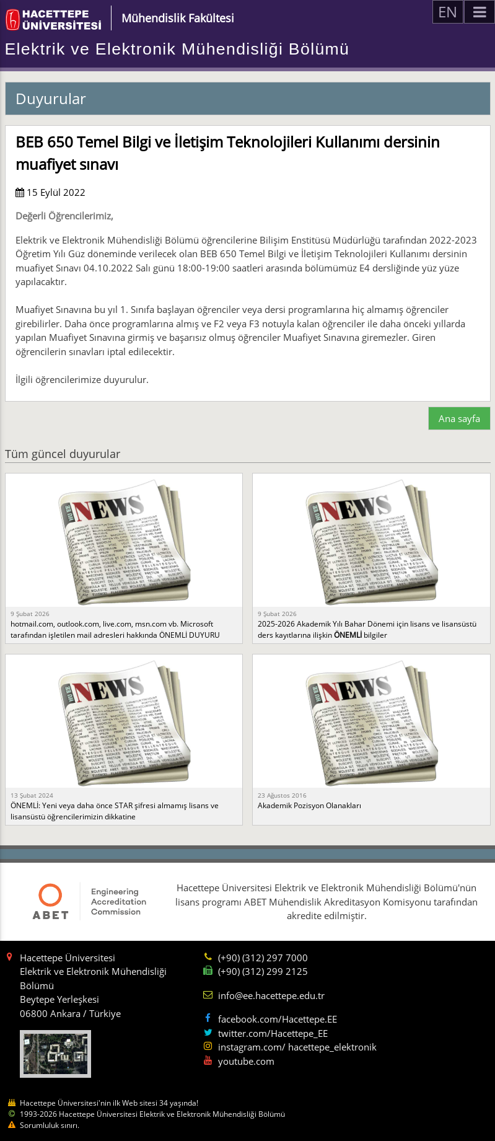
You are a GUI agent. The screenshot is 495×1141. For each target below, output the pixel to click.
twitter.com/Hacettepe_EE (273, 1033)
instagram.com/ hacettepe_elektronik (297, 1047)
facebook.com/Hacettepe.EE (277, 1019)
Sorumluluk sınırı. (49, 1125)
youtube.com (246, 1061)
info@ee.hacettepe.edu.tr (271, 995)
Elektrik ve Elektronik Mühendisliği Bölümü (177, 49)
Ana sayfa (459, 418)
